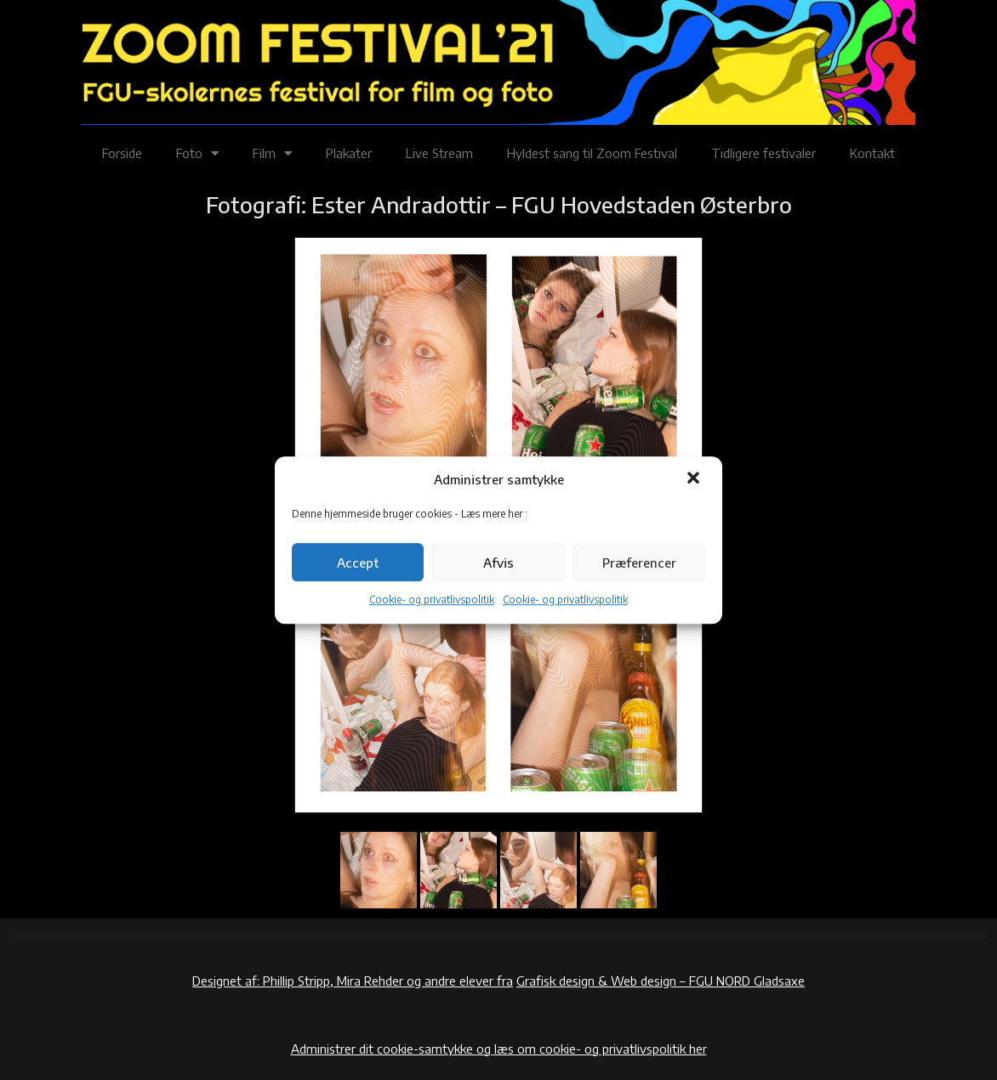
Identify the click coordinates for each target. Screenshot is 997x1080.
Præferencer (639, 562)
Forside (122, 153)
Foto (197, 153)
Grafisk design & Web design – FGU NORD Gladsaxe (660, 980)
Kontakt (872, 153)
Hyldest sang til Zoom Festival (592, 153)
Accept (358, 562)
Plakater (349, 153)
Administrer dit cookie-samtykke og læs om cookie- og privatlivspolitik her (499, 1048)
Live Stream (439, 153)
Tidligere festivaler (763, 153)
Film (272, 153)
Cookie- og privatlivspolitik (431, 600)
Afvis (498, 562)
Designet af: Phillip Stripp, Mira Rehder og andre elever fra (352, 980)
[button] (695, 479)
